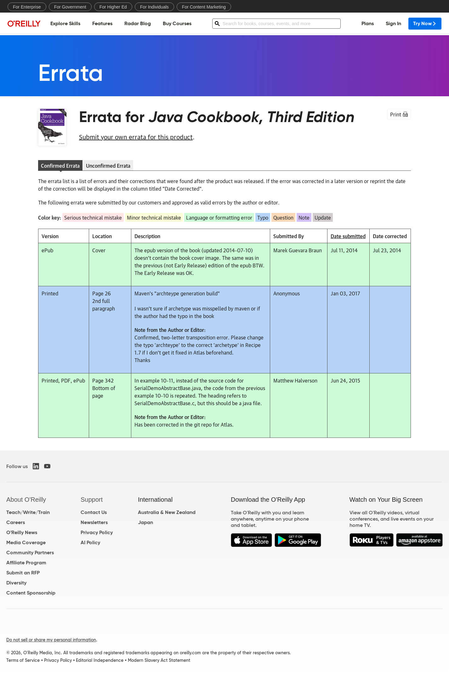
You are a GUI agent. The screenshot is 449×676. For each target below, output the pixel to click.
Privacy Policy (97, 532)
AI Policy (90, 542)
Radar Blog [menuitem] (137, 23)
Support (92, 499)
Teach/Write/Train (28, 512)
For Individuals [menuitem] (154, 6)
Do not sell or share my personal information (51, 640)
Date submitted (348, 235)
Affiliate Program (26, 562)
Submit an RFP (23, 572)
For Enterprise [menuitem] (27, 6)
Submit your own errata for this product (136, 136)
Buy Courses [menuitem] (177, 23)
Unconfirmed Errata (108, 165)
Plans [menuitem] (367, 23)
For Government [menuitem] (70, 6)
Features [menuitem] (102, 23)
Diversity (16, 582)
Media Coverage (26, 542)
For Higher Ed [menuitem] (113, 6)
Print (399, 114)
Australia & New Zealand (167, 512)
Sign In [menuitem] (393, 23)
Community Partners (30, 552)
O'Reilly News (21, 532)
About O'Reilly (26, 499)
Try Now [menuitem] (425, 23)
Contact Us (94, 512)
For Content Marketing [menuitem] (204, 6)
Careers (15, 522)
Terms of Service (23, 660)
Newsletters (94, 522)
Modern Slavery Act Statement (159, 660)
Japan (145, 522)
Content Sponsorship (30, 592)
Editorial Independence (99, 660)
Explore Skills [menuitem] (65, 23)
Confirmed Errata (60, 165)
